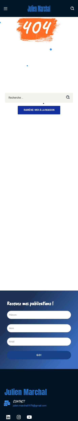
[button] (72, 8)
